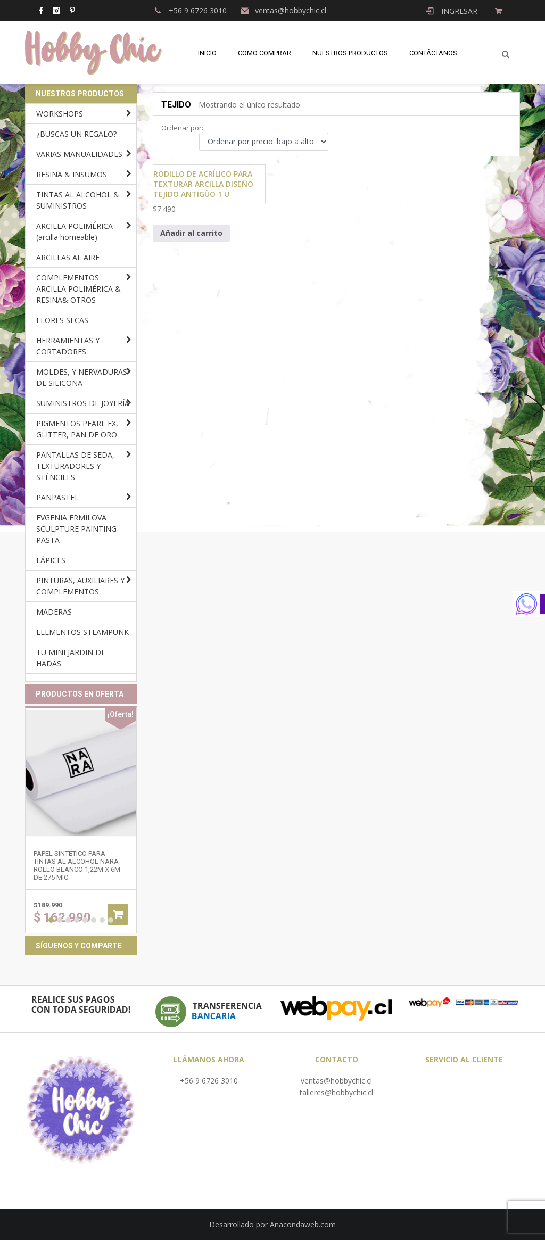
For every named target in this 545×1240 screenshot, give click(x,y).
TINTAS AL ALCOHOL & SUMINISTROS (77, 200)
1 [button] (51, 920)
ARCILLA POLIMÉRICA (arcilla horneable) (74, 231)
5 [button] (85, 920)
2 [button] (59, 920)
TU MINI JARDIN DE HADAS (70, 657)
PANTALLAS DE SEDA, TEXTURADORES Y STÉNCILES (75, 466)
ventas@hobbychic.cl (336, 1081)
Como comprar (264, 53)
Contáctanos (433, 53)
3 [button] (68, 920)
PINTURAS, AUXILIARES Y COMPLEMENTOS (80, 586)
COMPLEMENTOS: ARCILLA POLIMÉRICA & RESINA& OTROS (78, 288)
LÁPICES (50, 560)
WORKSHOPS (59, 114)
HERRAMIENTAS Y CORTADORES (68, 346)
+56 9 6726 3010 (209, 1081)
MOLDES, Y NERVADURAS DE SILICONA (81, 377)
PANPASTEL (57, 497)
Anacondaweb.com (303, 1224)
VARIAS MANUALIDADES (79, 154)
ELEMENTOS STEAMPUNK (82, 632)
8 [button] (110, 920)
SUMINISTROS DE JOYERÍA (82, 403)
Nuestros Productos (350, 53)
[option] (81, 819)
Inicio (207, 53)
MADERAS (54, 612)
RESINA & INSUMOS (71, 174)
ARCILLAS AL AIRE (68, 257)
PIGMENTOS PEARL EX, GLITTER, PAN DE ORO (77, 429)
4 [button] (76, 920)
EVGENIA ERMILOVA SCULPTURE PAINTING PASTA (76, 528)
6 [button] (93, 920)
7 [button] (102, 920)
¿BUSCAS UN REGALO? (76, 134)
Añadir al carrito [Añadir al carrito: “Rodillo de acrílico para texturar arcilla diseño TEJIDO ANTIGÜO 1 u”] (191, 233)
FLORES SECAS (62, 320)
